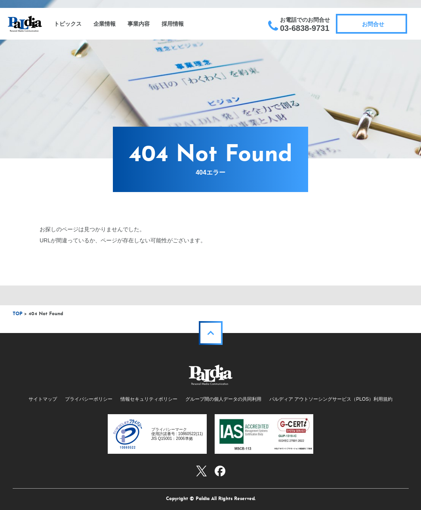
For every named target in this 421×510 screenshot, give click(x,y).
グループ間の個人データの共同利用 (223, 399)
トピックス (68, 24)
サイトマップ (43, 399)
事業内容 (139, 24)
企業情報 (104, 24)
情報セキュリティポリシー (148, 399)
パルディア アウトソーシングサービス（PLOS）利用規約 (330, 399)
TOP (18, 314)
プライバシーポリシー (88, 399)
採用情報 (173, 24)
